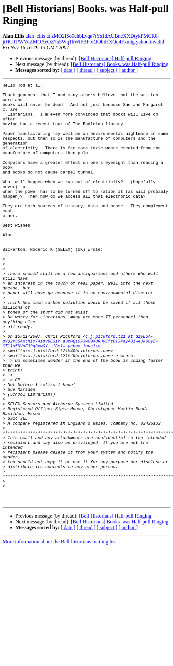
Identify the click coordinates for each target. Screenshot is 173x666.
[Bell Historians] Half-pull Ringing (115, 58)
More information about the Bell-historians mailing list (59, 625)
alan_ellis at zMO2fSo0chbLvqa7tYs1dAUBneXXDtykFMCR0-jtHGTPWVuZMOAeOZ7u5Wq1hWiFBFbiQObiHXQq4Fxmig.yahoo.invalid (83, 38)
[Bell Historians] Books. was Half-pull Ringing (119, 64)
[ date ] (68, 70)
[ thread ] (86, 70)
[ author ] (128, 70)
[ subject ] (107, 70)
